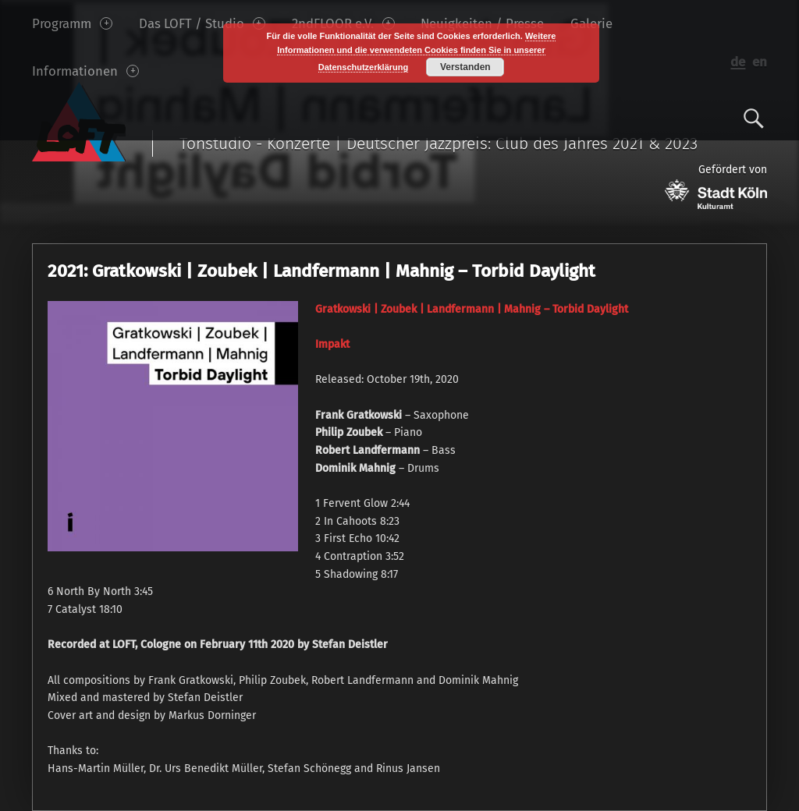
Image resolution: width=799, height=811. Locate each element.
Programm (72, 23)
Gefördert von (716, 186)
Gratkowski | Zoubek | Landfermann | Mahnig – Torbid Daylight (471, 309)
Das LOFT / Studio (202, 23)
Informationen (85, 71)
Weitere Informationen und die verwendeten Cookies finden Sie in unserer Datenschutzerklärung (416, 51)
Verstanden (465, 67)
